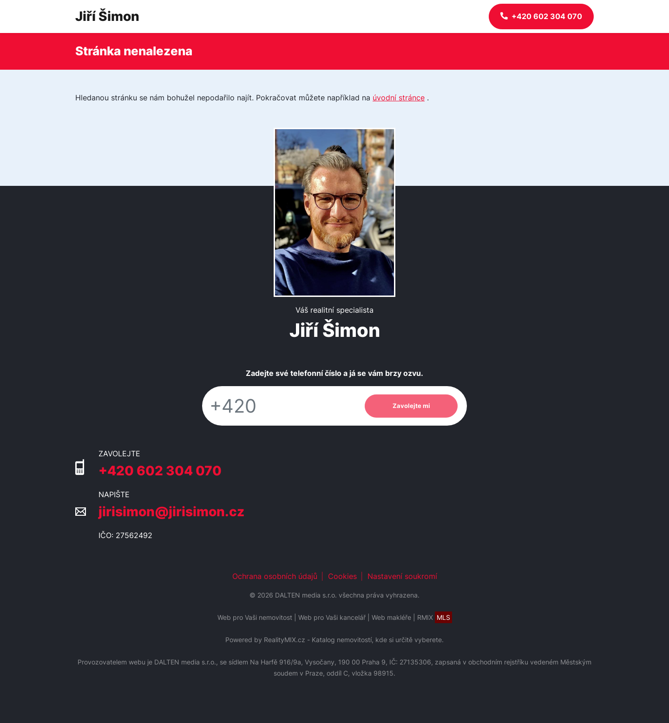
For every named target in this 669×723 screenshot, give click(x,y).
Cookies (342, 576)
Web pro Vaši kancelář (332, 617)
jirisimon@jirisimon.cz (171, 511)
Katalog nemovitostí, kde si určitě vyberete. (378, 640)
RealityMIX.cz (284, 640)
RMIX (434, 617)
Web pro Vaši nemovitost (254, 617)
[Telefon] (278, 406)
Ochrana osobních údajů (274, 576)
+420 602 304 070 (160, 471)
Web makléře (391, 617)
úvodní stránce (399, 97)
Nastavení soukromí (402, 576)
